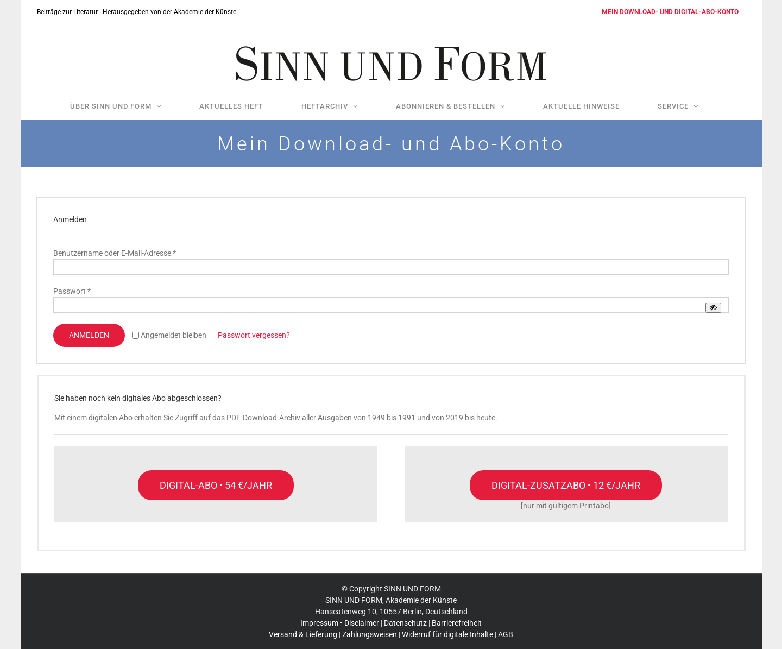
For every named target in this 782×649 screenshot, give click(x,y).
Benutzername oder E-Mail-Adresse (114, 253)
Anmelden (89, 335)
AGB (505, 634)
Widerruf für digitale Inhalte (447, 634)
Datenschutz (405, 623)
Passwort (72, 291)
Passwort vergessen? (254, 335)
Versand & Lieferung (303, 634)
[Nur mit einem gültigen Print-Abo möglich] (566, 485)
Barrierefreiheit (457, 623)
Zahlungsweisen (369, 634)
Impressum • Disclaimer (339, 623)
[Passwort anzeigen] (713, 308)
